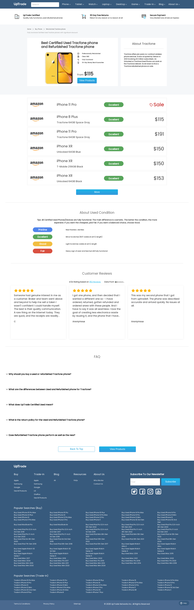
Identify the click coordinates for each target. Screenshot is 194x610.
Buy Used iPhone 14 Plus (23, 515)
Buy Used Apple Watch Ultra (166, 545)
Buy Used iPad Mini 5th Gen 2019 (133, 535)
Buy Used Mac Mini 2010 (23, 563)
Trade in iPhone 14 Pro (22, 582)
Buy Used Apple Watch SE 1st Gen (60, 550)
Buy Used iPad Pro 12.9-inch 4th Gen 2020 (168, 525)
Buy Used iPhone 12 (165, 517)
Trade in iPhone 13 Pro (166, 582)
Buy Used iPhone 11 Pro (59, 520)
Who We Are (98, 480)
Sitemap (77, 604)
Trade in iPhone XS (93, 590)
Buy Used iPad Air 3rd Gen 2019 (60, 540)
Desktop (121, 4)
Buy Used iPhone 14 (57, 515)
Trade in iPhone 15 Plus (95, 580)
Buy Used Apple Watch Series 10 (95, 550)
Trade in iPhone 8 (57, 592)
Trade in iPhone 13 (21, 585)
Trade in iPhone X (164, 590)
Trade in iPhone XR (129, 590)
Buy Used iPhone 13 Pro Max (97, 515)
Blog (162, 4)
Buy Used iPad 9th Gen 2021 (133, 539)
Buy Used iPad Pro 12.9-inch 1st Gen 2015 (97, 530)
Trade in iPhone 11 (129, 587)
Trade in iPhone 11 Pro (94, 587)
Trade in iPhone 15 (129, 580)
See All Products (20, 491)
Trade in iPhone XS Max (59, 590)
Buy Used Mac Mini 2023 (59, 565)
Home (29, 29)
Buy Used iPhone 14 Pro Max (133, 512)
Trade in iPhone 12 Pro (130, 585)
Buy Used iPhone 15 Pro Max (25, 512)
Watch (93, 4)
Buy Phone (38, 29)
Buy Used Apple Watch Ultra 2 (131, 545)
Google (17, 487)
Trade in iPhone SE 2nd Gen (25, 590)
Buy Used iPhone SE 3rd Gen (133, 520)
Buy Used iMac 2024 (22, 561)
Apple (16, 480)
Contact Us (98, 484)
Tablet (79, 4)
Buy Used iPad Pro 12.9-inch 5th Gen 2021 (133, 525)
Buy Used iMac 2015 (165, 553)
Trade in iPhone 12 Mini (23, 587)
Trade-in (150, 4)
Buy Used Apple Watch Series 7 (23, 554)
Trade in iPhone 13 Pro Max (132, 582)
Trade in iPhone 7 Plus (94, 592)
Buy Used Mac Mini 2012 (95, 563)
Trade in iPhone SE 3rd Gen (168, 587)
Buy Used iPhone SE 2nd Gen (167, 521)
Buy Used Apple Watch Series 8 (166, 550)
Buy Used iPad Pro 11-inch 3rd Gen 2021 (167, 530)
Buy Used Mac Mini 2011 (59, 563)
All (55, 480)
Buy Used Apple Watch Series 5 (95, 554)
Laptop (107, 4)
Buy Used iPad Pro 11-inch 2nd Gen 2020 (24, 535)
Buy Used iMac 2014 (130, 553)
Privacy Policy (48, 604)
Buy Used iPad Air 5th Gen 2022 (167, 535)
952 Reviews (95, 282)
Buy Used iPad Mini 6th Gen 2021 (97, 535)
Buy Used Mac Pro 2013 (95, 561)
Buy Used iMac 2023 (165, 558)
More (97, 192)
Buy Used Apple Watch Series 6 (59, 554)
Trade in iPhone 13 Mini (59, 585)
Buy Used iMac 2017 (22, 558)
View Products (87, 80)
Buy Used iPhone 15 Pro (59, 512)
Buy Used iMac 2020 (94, 558)
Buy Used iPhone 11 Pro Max (24, 520)
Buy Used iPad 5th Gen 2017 (97, 544)
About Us (174, 4)
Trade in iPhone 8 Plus (22, 592)
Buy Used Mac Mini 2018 (167, 563)
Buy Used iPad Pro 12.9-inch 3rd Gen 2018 (25, 530)
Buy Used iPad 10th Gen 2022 (95, 540)
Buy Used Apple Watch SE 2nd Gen (24, 550)
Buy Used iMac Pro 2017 (59, 561)
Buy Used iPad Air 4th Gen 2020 (24, 540)
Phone (66, 4)
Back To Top (76, 449)
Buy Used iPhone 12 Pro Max (61, 517)
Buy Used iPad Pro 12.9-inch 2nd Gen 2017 (61, 530)
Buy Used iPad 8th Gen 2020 (166, 540)
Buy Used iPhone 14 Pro (166, 512)
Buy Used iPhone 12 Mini (131, 517)
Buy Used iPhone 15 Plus (95, 512)
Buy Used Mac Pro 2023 (166, 561)
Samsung (18, 484)
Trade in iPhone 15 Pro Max (24, 580)
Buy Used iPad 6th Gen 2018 (61, 544)
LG (35, 491)
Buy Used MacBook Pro (23, 524)
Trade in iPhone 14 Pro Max (167, 580)
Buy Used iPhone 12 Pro (95, 517)
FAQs (76, 480)
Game (135, 4)
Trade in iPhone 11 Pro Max (60, 587)
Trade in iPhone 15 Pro (58, 580)
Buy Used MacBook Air (59, 524)
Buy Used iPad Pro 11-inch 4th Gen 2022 (132, 530)
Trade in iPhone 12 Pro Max (96, 585)
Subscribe (170, 481)
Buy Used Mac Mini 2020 (24, 565)
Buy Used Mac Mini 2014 (131, 563)
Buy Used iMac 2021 (130, 558)
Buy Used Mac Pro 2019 (131, 561)
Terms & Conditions (22, 604)
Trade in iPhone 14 (93, 582)
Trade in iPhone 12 (164, 585)
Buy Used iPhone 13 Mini (166, 515)
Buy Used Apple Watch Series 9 (131, 550)
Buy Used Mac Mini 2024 (95, 565)
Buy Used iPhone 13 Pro (131, 515)
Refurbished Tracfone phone (56, 29)
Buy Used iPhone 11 (93, 520)
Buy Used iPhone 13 (21, 517)
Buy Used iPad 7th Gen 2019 (25, 544)
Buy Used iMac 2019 (58, 558)
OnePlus (37, 494)
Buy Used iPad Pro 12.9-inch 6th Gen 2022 (97, 525)
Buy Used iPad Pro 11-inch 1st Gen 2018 (60, 535)
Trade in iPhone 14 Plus (59, 582)
